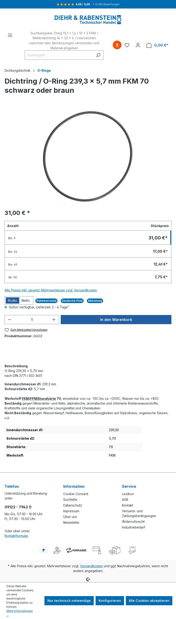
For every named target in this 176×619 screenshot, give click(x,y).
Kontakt (127, 505)
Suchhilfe (70, 499)
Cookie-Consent (75, 494)
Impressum (71, 511)
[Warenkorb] (157, 45)
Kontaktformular (16, 536)
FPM (33, 398)
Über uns (70, 517)
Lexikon (128, 494)
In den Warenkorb (116, 319)
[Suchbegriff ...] (59, 55)
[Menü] (10, 35)
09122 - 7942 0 (18, 507)
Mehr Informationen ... (19, 613)
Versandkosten (91, 566)
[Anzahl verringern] (9, 319)
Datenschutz (72, 505)
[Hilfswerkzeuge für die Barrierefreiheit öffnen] (117, 45)
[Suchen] (98, 55)
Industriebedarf (133, 527)
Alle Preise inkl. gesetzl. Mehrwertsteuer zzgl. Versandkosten (51, 290)
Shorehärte (46, 398)
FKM (25, 398)
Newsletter (71, 522)
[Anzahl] (31, 319)
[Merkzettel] (126, 45)
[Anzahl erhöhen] (54, 319)
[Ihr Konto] (137, 45)
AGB (125, 499)
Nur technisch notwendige (69, 601)
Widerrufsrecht (133, 521)
